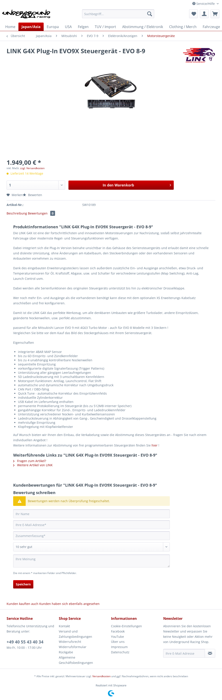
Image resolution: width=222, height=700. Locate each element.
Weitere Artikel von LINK (33, 465)
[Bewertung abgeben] (91, 546)
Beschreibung (17, 213)
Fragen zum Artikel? (29, 461)
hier (155, 445)
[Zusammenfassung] (91, 535)
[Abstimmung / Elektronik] (142, 27)
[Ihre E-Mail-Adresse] (91, 524)
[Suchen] (149, 13)
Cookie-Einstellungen (126, 626)
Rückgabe (66, 652)
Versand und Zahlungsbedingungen (75, 634)
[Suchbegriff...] (118, 13)
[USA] (68, 27)
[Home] (10, 27)
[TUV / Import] (105, 27)
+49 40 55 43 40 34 (25, 642)
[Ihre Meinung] (91, 561)
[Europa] (53, 27)
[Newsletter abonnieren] (210, 653)
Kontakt (64, 626)
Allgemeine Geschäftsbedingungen (76, 660)
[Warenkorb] (215, 13)
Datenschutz (120, 652)
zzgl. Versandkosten (32, 168)
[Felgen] (83, 27)
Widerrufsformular (72, 647)
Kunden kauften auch (22, 604)
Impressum (119, 647)
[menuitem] (118, 15)
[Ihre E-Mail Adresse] (184, 653)
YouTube (117, 636)
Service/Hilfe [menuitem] (204, 4)
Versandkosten (101, 676)
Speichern (23, 584)
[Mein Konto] (204, 13)
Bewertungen (41, 213)
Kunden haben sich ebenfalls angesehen (69, 604)
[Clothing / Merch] (183, 27)
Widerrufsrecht (70, 642)
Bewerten (32, 195)
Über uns (118, 642)
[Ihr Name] (91, 513)
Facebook (118, 631)
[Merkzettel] (193, 13)
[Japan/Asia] (31, 27)
